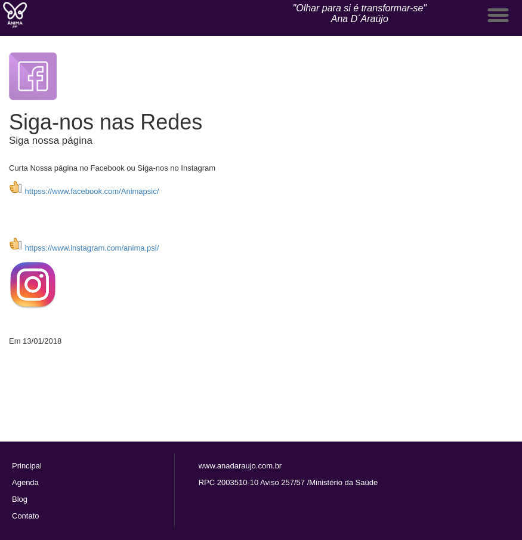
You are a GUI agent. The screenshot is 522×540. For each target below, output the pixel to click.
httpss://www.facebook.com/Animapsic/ (84, 191)
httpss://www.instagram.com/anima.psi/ (92, 247)
